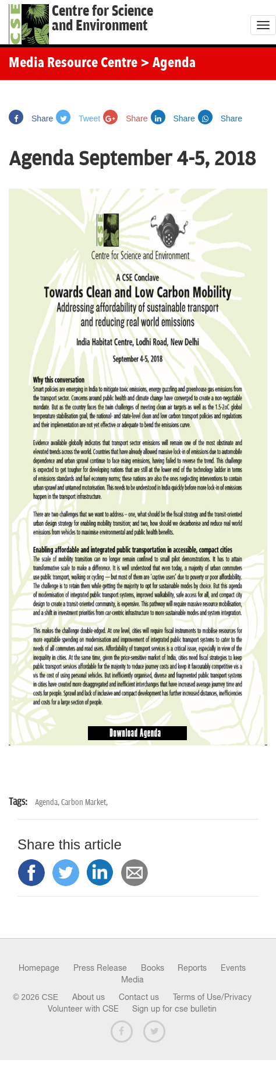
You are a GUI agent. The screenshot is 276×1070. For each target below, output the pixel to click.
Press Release (100, 968)
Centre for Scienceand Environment (102, 18)
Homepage (39, 968)
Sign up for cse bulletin (174, 1008)
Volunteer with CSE (83, 1008)
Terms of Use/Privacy (212, 997)
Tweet (78, 118)
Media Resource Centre (73, 64)
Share (31, 118)
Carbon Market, (84, 802)
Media (132, 979)
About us (88, 997)
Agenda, (48, 802)
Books (152, 968)
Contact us (139, 997)
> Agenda (168, 64)
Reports (192, 968)
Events (233, 968)
